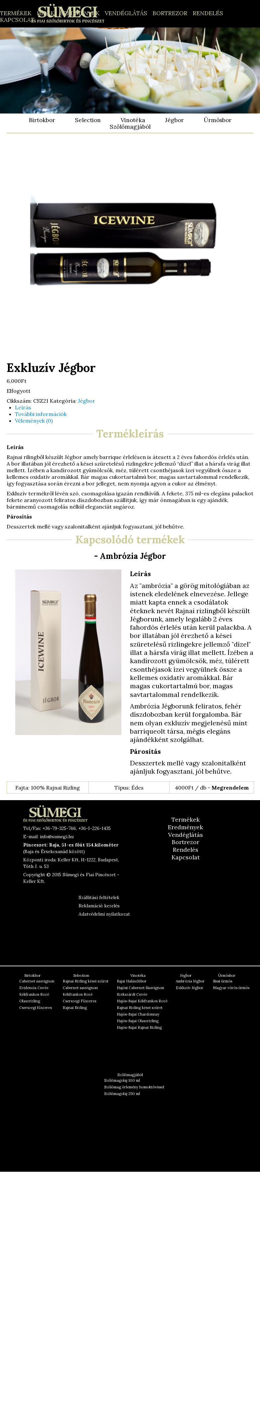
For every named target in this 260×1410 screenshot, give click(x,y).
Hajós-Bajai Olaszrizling (138, 1021)
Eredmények (79, 13)
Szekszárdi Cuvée (132, 994)
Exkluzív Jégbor (189, 987)
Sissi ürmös (222, 981)
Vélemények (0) (34, 420)
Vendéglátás (126, 13)
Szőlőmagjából (130, 126)
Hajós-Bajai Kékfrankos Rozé (142, 1001)
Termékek (16, 13)
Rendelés (208, 13)
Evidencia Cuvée (33, 987)
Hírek (45, 13)
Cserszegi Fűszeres (79, 1001)
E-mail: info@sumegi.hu (48, 837)
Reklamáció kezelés (99, 906)
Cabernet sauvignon (36, 981)
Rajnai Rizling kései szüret (85, 981)
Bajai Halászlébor (132, 981)
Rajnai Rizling (75, 1007)
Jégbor (174, 120)
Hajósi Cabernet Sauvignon (140, 987)
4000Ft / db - (212, 787)
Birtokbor (42, 120)
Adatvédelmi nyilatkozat (104, 914)
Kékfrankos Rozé (34, 994)
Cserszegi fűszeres (35, 1007)
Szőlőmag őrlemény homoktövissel (134, 1087)
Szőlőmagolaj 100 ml (122, 1080)
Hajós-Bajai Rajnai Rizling (139, 1027)
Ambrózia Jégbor (190, 981)
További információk (41, 414)
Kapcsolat (17, 20)
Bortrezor (170, 13)
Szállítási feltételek (99, 897)
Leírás (23, 407)
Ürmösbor (217, 120)
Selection (88, 120)
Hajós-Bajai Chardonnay (138, 1014)
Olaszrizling (29, 1001)
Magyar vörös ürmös (231, 987)
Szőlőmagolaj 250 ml (122, 1093)
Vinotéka (133, 120)
